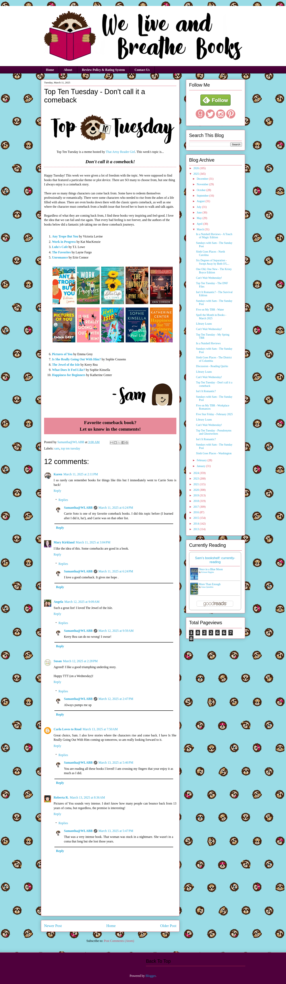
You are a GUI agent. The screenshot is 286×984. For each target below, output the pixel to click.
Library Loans (204, 323)
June (199, 212)
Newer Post (53, 926)
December (203, 178)
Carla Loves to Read (67, 729)
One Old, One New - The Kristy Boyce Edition (214, 271)
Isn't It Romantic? (206, 391)
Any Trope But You (65, 236)
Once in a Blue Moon (211, 569)
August (201, 201)
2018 (196, 501)
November (203, 184)
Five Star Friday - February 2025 (214, 414)
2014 (196, 523)
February (202, 460)
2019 (196, 495)
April (200, 223)
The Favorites (61, 252)
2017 (196, 506)
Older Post (168, 926)
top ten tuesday (70, 448)
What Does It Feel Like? (68, 369)
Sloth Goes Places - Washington (214, 453)
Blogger (151, 975)
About (68, 69)
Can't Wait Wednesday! (209, 277)
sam (56, 448)
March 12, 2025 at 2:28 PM (80, 661)
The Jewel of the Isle (66, 364)
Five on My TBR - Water (210, 309)
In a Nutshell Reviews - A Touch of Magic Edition (214, 236)
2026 (196, 168)
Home (50, 69)
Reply (57, 490)
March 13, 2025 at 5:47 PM (116, 831)
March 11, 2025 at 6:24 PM (116, 507)
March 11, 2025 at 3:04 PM (93, 542)
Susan (58, 661)
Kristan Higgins (207, 572)
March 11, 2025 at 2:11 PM (80, 474)
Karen (58, 474)
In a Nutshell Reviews (208, 343)
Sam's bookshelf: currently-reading (215, 560)
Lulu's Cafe (60, 247)
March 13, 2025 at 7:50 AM (100, 729)
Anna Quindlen (207, 587)
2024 (196, 473)
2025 (196, 173)
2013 (196, 529)
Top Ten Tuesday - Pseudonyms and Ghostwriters (213, 432)
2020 (196, 489)
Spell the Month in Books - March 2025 (211, 317)
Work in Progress (64, 241)
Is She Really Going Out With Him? (76, 359)
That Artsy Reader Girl (120, 151)
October (201, 190)
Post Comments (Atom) (119, 941)
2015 (196, 517)
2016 (196, 512)
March (201, 229)
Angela (58, 601)
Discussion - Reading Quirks (212, 366)
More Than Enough (209, 584)
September (203, 195)
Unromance (60, 257)
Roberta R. (61, 797)
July (199, 206)
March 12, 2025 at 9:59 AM (116, 630)
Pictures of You (62, 354)
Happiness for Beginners (68, 375)
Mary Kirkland (64, 542)
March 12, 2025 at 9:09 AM (82, 601)
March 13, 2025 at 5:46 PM (116, 762)
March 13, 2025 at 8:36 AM (87, 797)
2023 (196, 478)
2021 (196, 484)
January (201, 466)
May (199, 218)
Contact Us (142, 69)
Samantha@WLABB (78, 507)
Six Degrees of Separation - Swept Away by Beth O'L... (212, 262)
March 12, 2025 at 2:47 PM (116, 698)
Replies (63, 500)
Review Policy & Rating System (103, 69)
